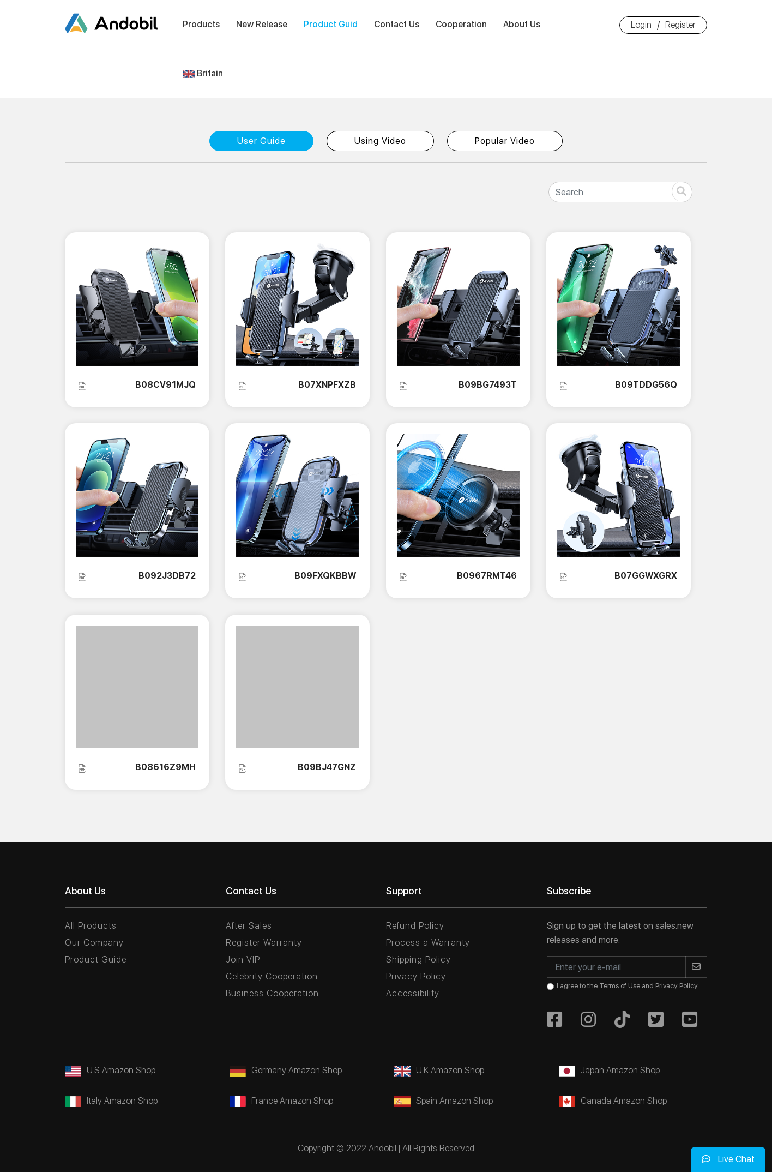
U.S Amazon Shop (110, 1070)
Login (641, 25)
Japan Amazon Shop (609, 1070)
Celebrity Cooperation (272, 976)
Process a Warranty (428, 942)
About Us (521, 24)
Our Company (94, 942)
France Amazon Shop (281, 1101)
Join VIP (243, 959)
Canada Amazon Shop (613, 1101)
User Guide (261, 141)
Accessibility (412, 993)
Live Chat (728, 1159)
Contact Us (396, 24)
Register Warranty (264, 942)
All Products (91, 926)
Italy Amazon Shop (111, 1101)
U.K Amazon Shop (439, 1070)
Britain (203, 73)
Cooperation (461, 24)
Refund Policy (415, 926)
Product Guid (331, 24)
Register (680, 25)
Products (201, 24)
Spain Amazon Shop (443, 1101)
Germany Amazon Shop (286, 1070)
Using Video (380, 141)
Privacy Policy (416, 976)
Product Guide (95, 959)
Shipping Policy (418, 959)
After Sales (249, 926)
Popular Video (505, 141)
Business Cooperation (272, 993)
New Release (261, 24)
